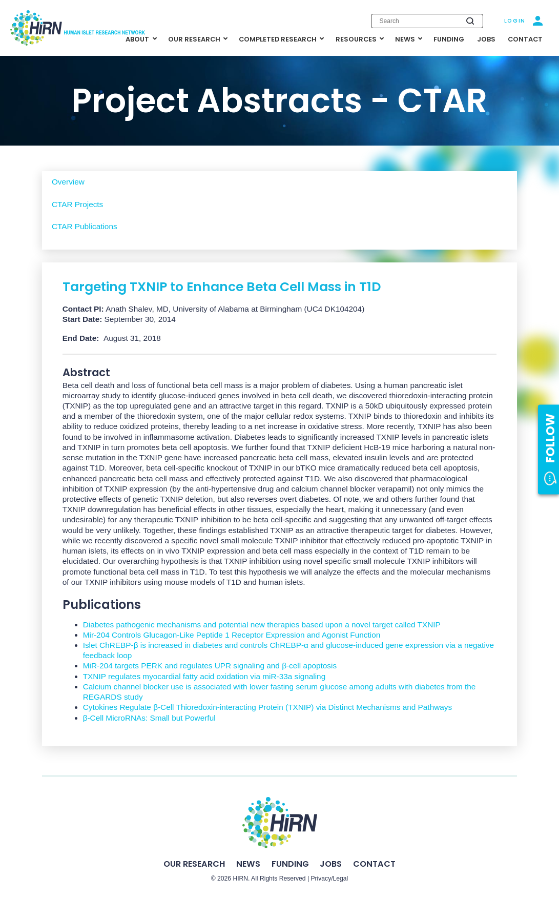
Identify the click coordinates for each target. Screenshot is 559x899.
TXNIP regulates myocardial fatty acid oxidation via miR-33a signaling (204, 676)
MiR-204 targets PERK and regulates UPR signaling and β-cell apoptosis (210, 665)
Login (515, 21)
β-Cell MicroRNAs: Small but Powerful (149, 717)
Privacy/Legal (329, 878)
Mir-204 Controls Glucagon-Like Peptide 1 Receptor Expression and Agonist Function (232, 634)
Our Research (194, 864)
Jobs (331, 864)
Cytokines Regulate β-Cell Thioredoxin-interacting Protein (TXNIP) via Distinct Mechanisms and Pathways (267, 707)
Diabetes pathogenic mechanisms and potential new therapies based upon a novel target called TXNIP (262, 624)
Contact (374, 864)
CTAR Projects (77, 204)
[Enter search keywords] (427, 21)
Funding (290, 864)
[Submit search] (470, 21)
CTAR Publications (84, 226)
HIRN (240, 878)
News (248, 864)
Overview (68, 181)
